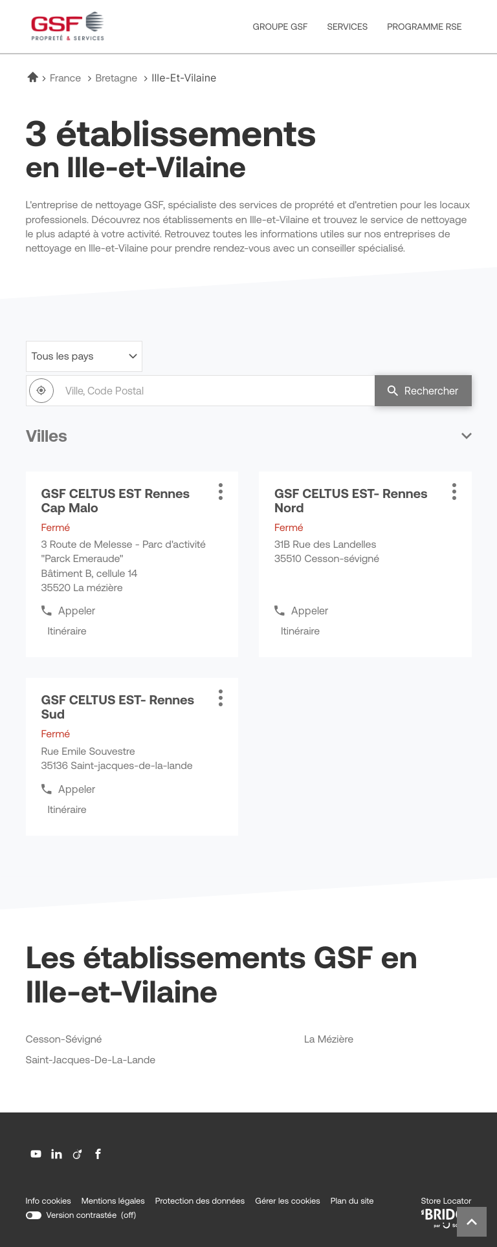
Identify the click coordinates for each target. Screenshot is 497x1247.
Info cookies (48, 1201)
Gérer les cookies (287, 1201)
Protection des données (200, 1201)
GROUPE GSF (280, 26)
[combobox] (200, 390)
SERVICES (347, 26)
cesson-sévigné (64, 1039)
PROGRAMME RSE (424, 26)
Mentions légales (113, 1201)
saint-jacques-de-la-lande (91, 1060)
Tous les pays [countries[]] (63, 356)
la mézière (328, 1039)
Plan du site (352, 1201)
